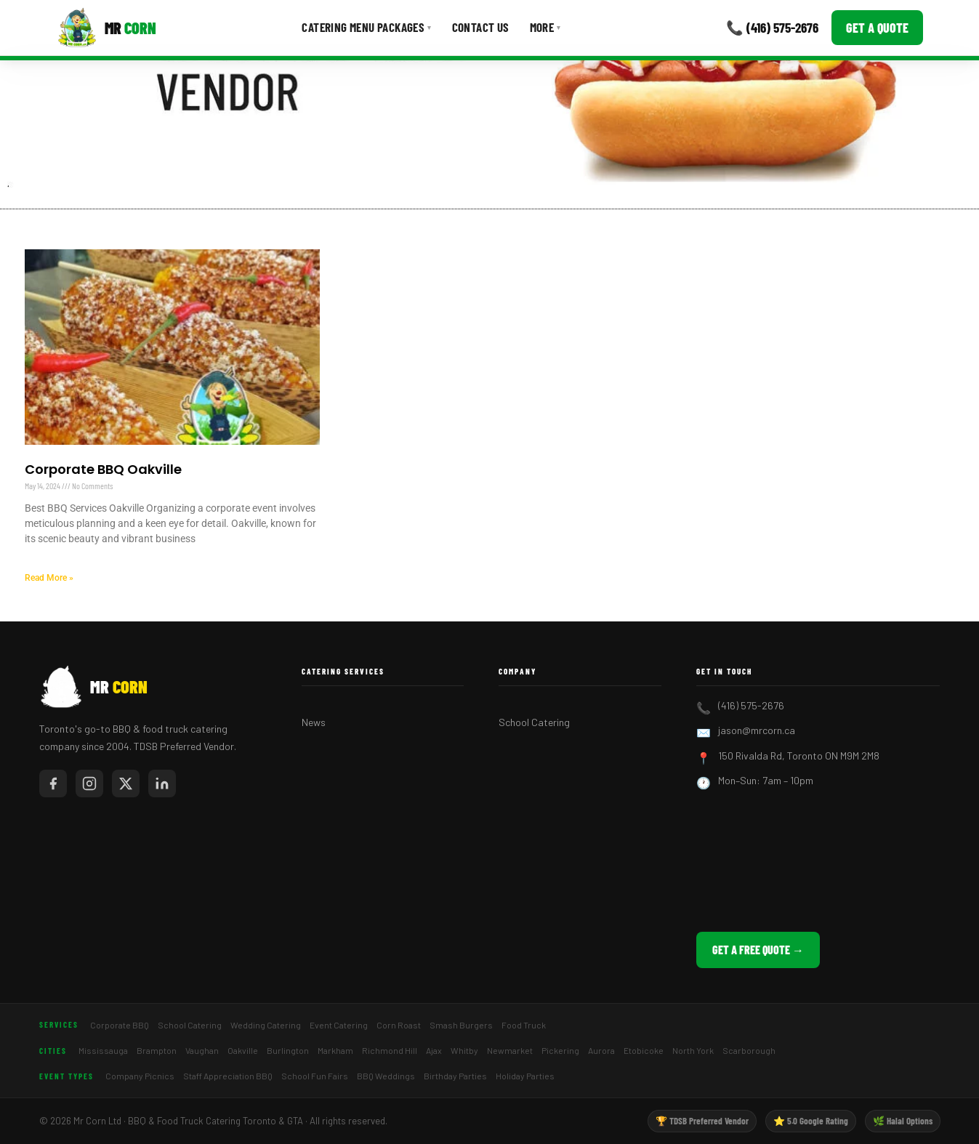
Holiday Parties (525, 1076)
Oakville (242, 1050)
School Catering (534, 722)
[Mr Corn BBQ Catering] (106, 27)
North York (693, 1050)
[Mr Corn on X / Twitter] (126, 783)
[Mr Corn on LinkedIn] (162, 783)
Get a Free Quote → (758, 949)
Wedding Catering (265, 1025)
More (545, 27)
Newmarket (510, 1050)
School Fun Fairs (314, 1076)
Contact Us (480, 27)
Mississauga (103, 1050)
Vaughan (202, 1050)
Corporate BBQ (119, 1025)
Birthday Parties (455, 1076)
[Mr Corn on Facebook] (53, 783)
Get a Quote (877, 28)
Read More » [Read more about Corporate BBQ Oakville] (49, 578)
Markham (335, 1050)
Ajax (434, 1050)
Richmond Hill (389, 1050)
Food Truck (523, 1025)
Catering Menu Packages (366, 27)
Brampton (157, 1050)
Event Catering (339, 1025)
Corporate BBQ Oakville (103, 469)
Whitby (464, 1050)
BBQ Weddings (386, 1076)
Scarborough (748, 1050)
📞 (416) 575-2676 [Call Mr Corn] (772, 27)
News (314, 722)
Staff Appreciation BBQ (228, 1076)
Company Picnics (139, 1076)
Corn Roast (398, 1025)
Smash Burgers (461, 1025)
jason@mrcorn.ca (756, 730)
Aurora (601, 1050)
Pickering (560, 1050)
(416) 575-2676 (751, 705)
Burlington (288, 1050)
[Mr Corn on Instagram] (89, 783)
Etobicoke (644, 1050)
